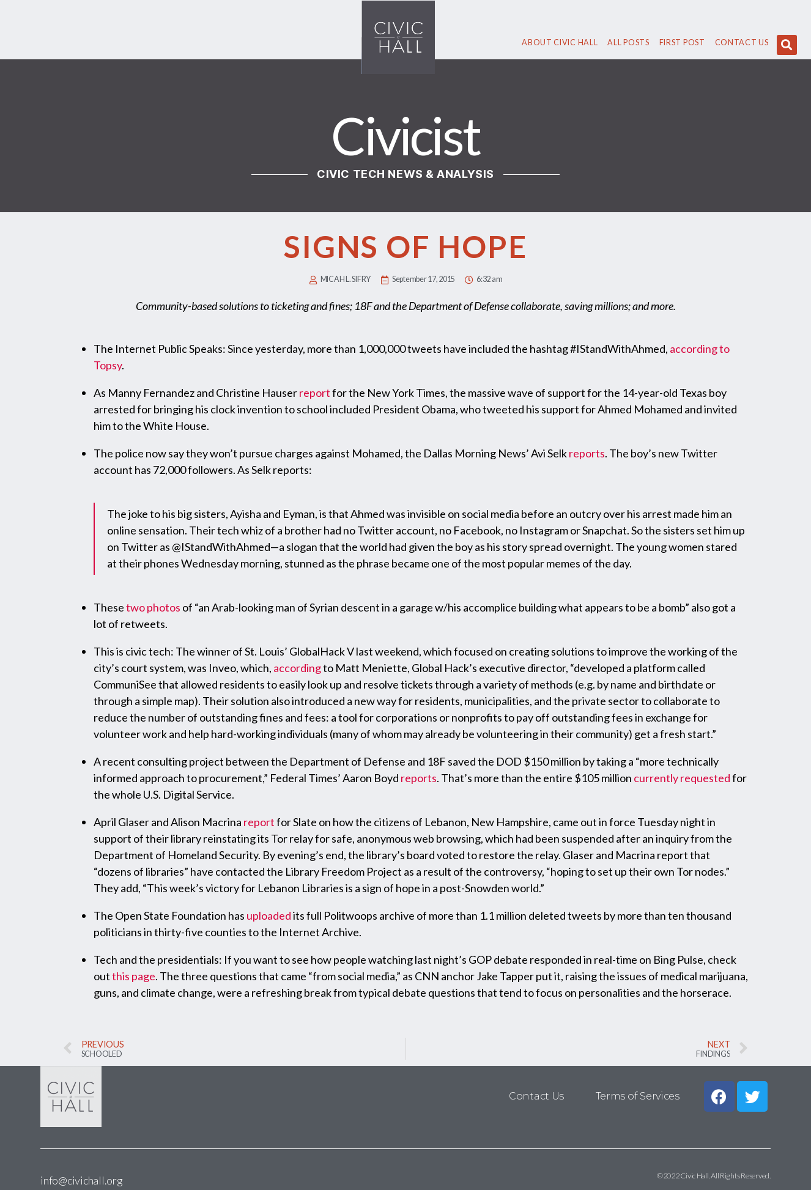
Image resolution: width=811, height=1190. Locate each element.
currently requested (683, 778)
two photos (153, 607)
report (314, 392)
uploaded (268, 915)
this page (133, 976)
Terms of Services (638, 1096)
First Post (682, 42)
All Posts (628, 42)
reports (587, 453)
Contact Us (742, 42)
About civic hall (560, 42)
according (297, 667)
